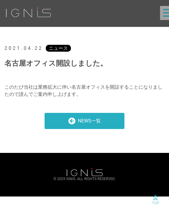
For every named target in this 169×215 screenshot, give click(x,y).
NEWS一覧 (84, 121)
